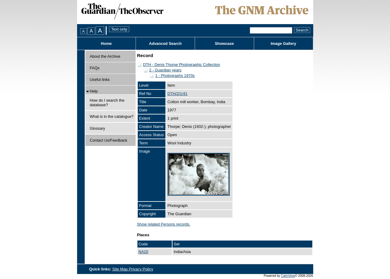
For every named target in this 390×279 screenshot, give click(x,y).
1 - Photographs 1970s (175, 75)
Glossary (97, 128)
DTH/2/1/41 (177, 93)
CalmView (288, 275)
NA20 (143, 251)
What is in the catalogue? (112, 116)
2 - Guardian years (165, 70)
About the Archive (105, 56)
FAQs (95, 68)
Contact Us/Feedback (108, 140)
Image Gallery (283, 43)
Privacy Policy (141, 269)
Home (106, 43)
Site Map (120, 269)
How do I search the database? (107, 102)
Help (94, 91)
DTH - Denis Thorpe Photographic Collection (181, 64)
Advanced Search (165, 43)
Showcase (224, 43)
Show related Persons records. (163, 224)
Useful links (100, 79)
